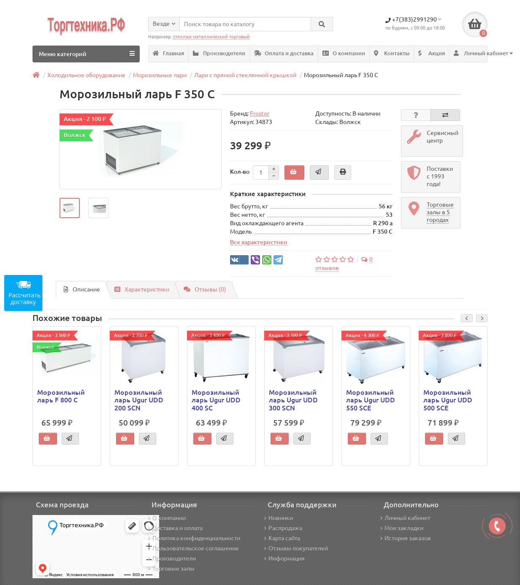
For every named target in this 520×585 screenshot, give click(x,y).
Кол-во (239, 171)
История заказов (405, 538)
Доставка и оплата (175, 528)
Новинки (278, 518)
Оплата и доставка (284, 53)
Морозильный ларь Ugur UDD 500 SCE (447, 399)
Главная (168, 53)
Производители (219, 53)
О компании (343, 53)
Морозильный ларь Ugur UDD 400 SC (216, 399)
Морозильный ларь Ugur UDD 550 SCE (370, 399)
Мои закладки (401, 528)
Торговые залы (171, 568)
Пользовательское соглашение (193, 548)
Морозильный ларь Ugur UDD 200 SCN (138, 399)
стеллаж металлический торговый (211, 36)
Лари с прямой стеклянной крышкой (245, 75)
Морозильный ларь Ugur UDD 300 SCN (293, 399)
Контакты (391, 53)
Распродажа (283, 528)
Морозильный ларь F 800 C (61, 396)
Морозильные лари (160, 75)
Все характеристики (258, 242)
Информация (284, 558)
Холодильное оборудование (86, 75)
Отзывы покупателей (296, 548)
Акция (431, 53)
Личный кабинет (405, 518)
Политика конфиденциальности (194, 538)
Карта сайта (282, 538)
